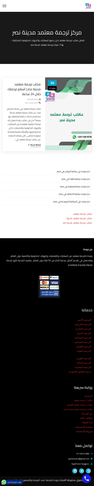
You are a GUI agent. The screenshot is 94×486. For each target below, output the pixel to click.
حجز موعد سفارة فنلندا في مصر (76, 179)
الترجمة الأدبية (84, 320)
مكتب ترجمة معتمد (82, 214)
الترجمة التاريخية (83, 324)
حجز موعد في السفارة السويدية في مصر (71, 201)
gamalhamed (32, 99)
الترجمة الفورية (83, 358)
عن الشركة (87, 413)
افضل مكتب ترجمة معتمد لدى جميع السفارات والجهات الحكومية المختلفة (48, 40)
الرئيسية (88, 396)
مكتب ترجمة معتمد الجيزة (79, 218)
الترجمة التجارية (83, 328)
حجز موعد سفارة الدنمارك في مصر (74, 194)
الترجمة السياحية (83, 337)
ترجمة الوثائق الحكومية (80, 371)
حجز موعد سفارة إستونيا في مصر (75, 186)
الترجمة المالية (84, 362)
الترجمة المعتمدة (83, 367)
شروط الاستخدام (84, 431)
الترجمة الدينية (84, 333)
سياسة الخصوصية (84, 427)
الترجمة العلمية (83, 346)
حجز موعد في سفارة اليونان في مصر (73, 171)
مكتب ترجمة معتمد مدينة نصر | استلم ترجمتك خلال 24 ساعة (24, 89)
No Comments (31, 103)
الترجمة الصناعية (83, 342)
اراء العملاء (87, 422)
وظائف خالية (86, 418)
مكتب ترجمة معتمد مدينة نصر (77, 222)
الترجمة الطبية (84, 351)
